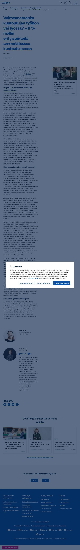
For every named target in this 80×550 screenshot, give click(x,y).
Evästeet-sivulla (34, 278)
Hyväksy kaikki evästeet (62, 283)
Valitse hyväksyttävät (43, 283)
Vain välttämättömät (26, 283)
